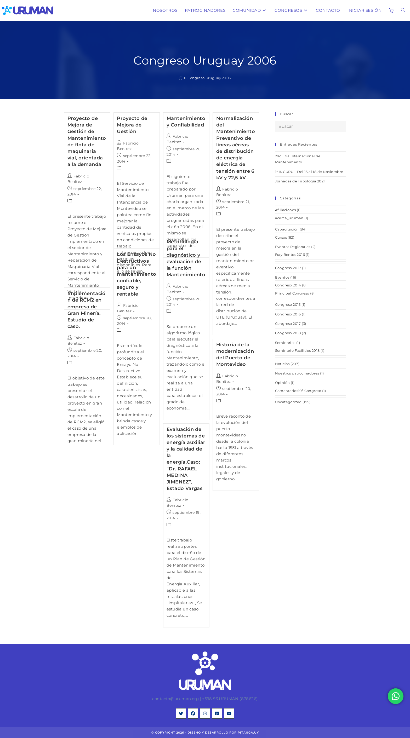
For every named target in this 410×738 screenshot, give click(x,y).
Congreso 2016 (288, 314)
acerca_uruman (289, 218)
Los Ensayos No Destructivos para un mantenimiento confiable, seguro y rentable (136, 274)
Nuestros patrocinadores (297, 373)
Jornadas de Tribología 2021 (300, 181)
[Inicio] (180, 78)
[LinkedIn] (217, 713)
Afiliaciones (285, 210)
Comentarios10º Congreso (298, 391)
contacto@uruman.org (175, 698)
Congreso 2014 (288, 285)
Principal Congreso (292, 293)
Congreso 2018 (288, 333)
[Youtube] (229, 713)
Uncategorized (288, 402)
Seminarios (285, 343)
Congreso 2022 (288, 268)
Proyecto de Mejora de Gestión (132, 125)
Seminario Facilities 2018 (297, 350)
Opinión (282, 382)
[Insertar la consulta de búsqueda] (310, 126)
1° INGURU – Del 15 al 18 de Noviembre (309, 172)
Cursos (281, 237)
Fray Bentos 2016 (290, 254)
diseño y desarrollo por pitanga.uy (223, 732)
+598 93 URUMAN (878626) (230, 698)
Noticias (282, 364)
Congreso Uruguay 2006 (209, 78)
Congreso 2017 (288, 323)
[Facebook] (193, 713)
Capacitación (287, 229)
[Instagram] (205, 713)
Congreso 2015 (288, 304)
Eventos (282, 277)
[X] (181, 713)
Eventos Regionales (292, 247)
